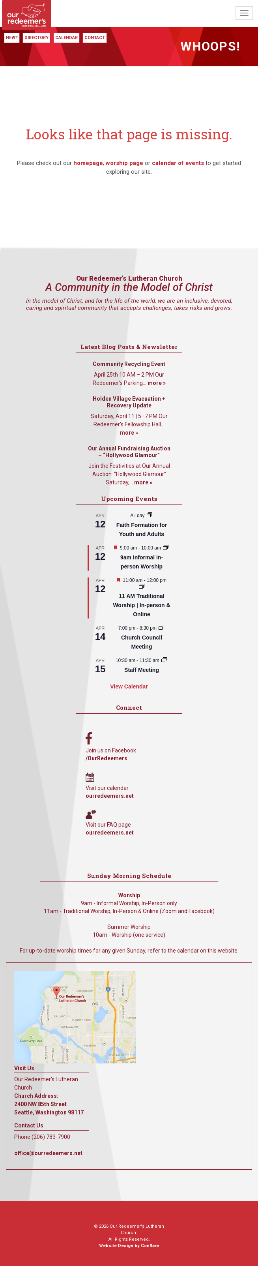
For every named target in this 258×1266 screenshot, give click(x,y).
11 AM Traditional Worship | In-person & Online (141, 605)
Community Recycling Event (129, 364)
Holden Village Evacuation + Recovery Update (129, 402)
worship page (124, 163)
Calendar (66, 37)
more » (157, 383)
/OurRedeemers (106, 758)
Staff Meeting (141, 670)
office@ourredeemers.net (48, 1153)
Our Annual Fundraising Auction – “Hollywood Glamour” (129, 452)
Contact (94, 37)
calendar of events (178, 163)
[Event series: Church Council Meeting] (161, 628)
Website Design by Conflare (129, 1245)
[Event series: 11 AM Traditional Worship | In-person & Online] (141, 587)
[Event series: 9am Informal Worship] (165, 548)
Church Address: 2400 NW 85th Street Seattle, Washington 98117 (49, 1104)
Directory (36, 37)
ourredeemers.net (110, 796)
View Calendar (129, 686)
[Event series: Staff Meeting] (164, 660)
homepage (88, 163)
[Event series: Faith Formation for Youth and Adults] (149, 515)
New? (12, 37)
